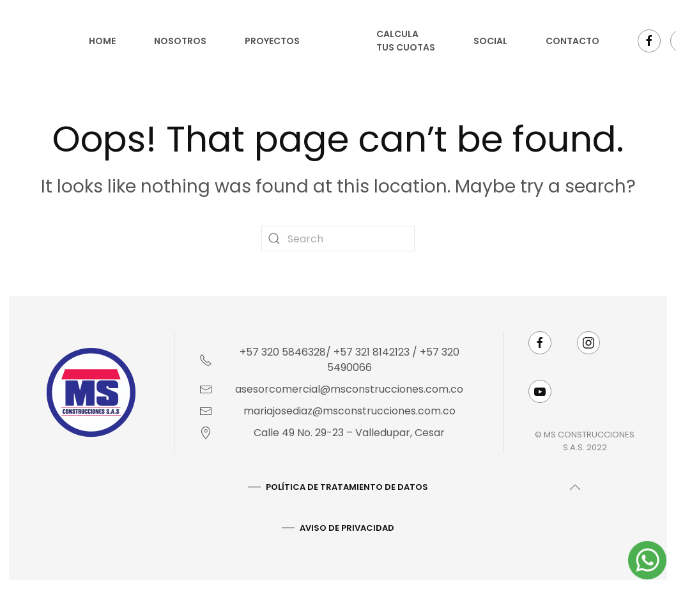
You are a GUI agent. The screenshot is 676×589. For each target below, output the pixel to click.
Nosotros (180, 41)
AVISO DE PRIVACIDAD (345, 528)
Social (490, 41)
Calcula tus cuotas (405, 40)
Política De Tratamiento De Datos (346, 487)
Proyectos (272, 41)
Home (102, 41)
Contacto (572, 41)
